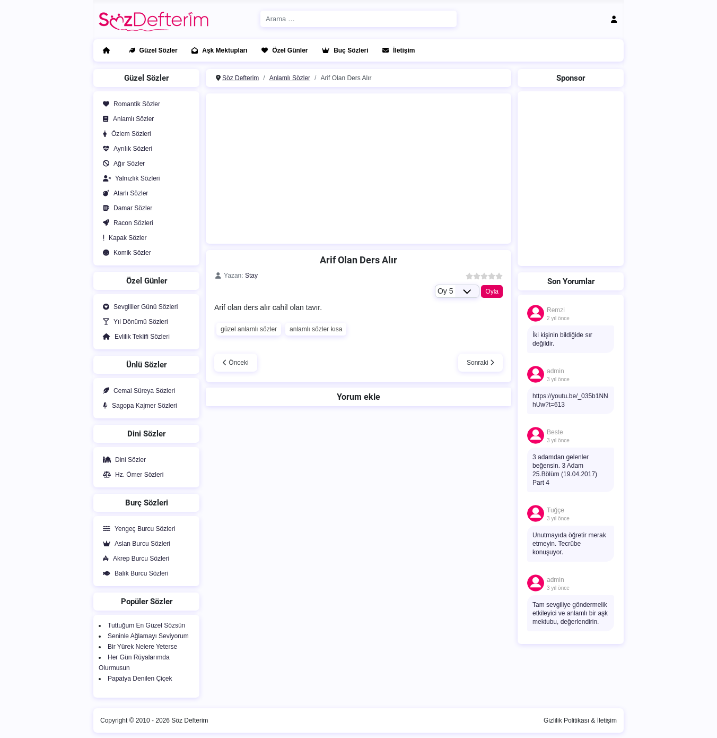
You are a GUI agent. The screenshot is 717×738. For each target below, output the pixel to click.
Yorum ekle (358, 397)
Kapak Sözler (122, 238)
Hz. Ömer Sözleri (131, 474)
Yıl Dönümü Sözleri (133, 321)
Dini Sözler (122, 460)
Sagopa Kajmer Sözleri (138, 405)
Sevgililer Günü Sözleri (138, 307)
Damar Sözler (125, 208)
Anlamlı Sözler (126, 119)
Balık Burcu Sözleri (133, 573)
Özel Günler (282, 50)
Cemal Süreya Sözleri (137, 390)
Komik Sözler (125, 252)
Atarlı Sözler (123, 193)
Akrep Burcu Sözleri (134, 558)
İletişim (396, 50)
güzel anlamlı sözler (249, 329)
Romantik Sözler (129, 104)
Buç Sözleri (343, 50)
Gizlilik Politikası (566, 720)
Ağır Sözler (122, 163)
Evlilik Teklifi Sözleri (134, 336)
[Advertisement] (358, 167)
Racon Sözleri (126, 223)
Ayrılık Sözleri (125, 148)
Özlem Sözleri (125, 134)
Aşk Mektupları (217, 50)
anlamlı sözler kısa (316, 329)
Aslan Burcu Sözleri (134, 543)
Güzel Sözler (151, 50)
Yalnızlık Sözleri (129, 178)
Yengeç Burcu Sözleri (137, 529)
